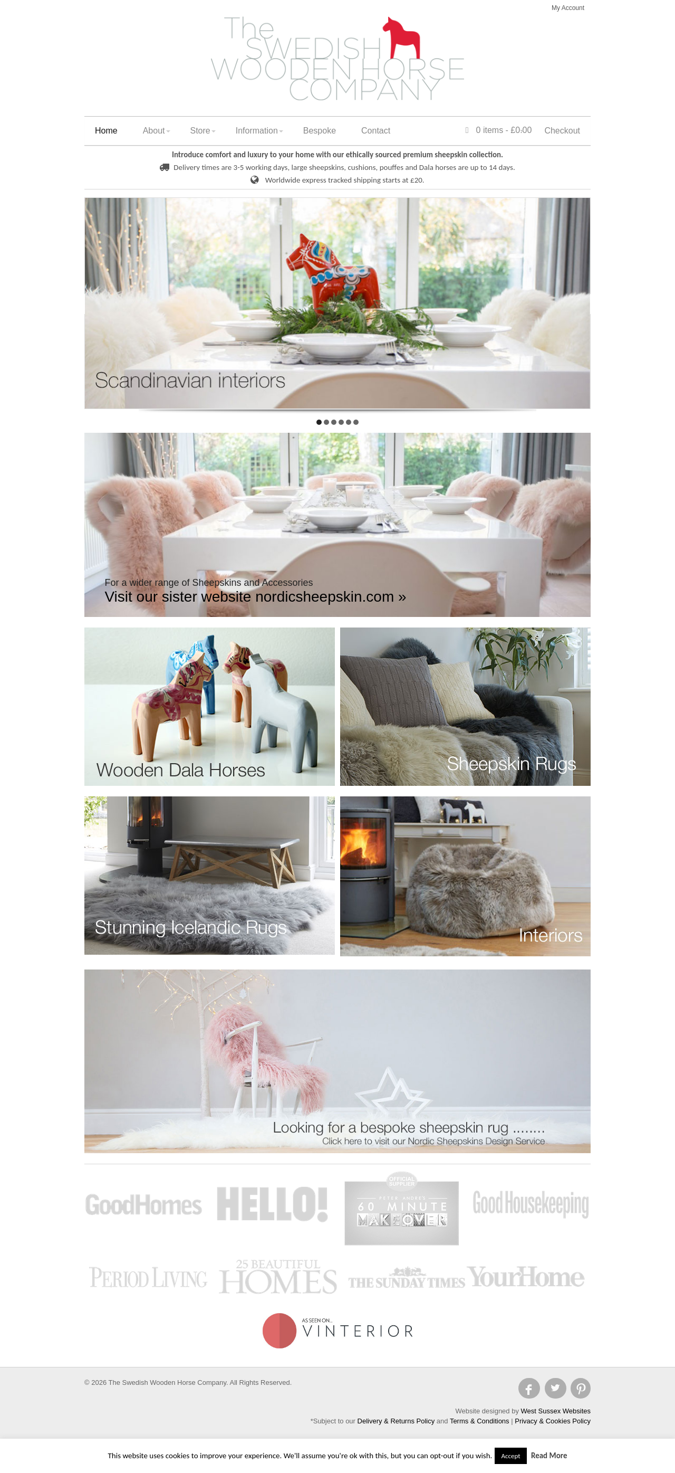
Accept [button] (510, 1456)
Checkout (562, 130)
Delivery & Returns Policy (396, 1421)
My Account (568, 8)
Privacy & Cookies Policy (553, 1421)
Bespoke (319, 130)
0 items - (499, 130)
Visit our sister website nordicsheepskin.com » (255, 596)
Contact (375, 130)
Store (200, 130)
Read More (549, 1455)
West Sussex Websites (556, 1411)
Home (106, 130)
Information (257, 130)
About (154, 130)
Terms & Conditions (479, 1421)
